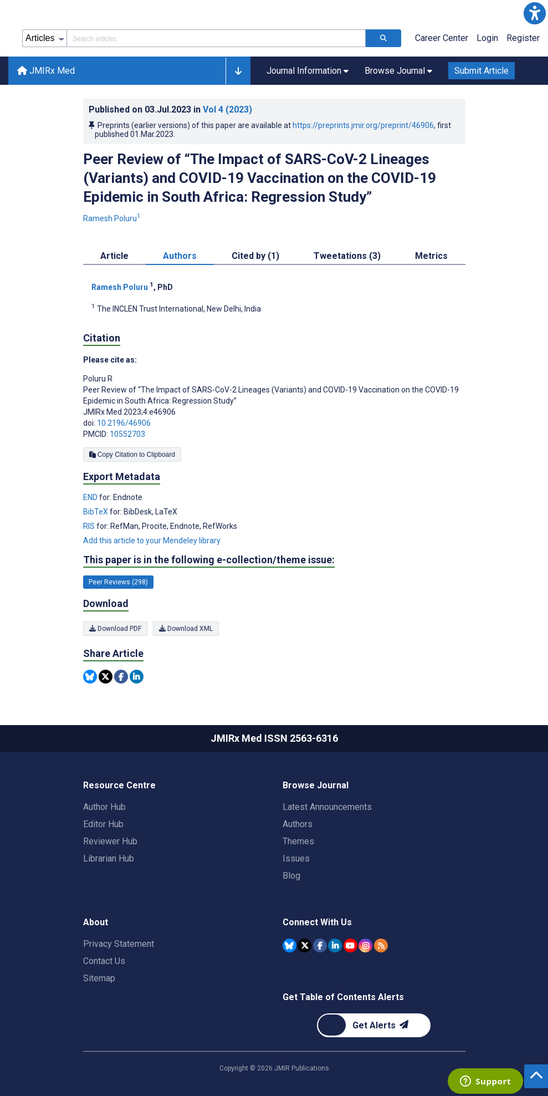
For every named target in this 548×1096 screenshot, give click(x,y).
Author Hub (104, 807)
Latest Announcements (327, 807)
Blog (291, 875)
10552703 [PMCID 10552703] (127, 434)
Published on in (170, 109)
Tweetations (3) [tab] (347, 256)
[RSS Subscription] (381, 945)
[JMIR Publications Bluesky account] (289, 945)
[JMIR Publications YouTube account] (350, 945)
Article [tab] (114, 256)
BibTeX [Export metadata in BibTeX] (96, 511)
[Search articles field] (216, 38)
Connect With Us (317, 922)
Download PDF (115, 629)
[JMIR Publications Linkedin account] (335, 945)
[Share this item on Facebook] (121, 677)
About (95, 922)
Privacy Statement (118, 944)
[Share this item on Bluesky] (90, 677)
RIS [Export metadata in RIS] (89, 526)
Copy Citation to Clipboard (132, 454)
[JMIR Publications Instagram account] (365, 945)
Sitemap (99, 978)
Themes (298, 841)
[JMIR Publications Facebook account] (320, 945)
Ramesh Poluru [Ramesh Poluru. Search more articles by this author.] (112, 218)
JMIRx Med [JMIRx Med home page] (46, 70)
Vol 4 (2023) (227, 109)
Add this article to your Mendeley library (152, 540)
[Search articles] (383, 38)
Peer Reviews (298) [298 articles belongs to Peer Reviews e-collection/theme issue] (118, 582)
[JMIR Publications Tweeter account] (304, 945)
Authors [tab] (180, 256)
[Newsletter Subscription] (374, 1025)
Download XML (186, 629)
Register (523, 38)
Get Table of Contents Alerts (343, 997)
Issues (296, 858)
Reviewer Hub (110, 841)
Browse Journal (316, 785)
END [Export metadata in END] (91, 497)
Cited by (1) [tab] (255, 256)
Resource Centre (119, 785)
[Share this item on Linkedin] (137, 677)
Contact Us (104, 961)
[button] (535, 13)
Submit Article (481, 70)
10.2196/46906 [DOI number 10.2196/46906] (124, 423)
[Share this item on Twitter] (105, 677)
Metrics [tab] (431, 256)
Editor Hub (103, 824)
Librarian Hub (108, 858)
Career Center (441, 38)
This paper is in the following (209, 560)
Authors (298, 824)
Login (487, 38)
